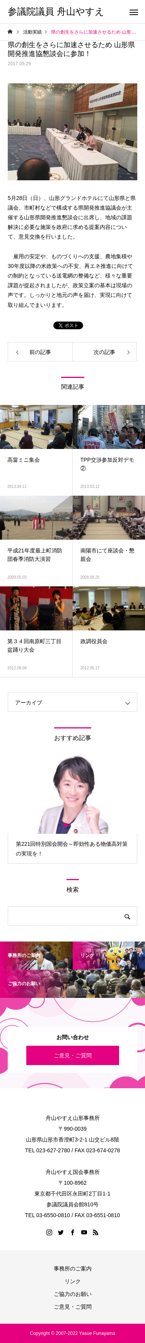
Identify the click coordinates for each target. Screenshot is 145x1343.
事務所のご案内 (73, 1268)
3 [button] (80, 825)
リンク (73, 1281)
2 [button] (73, 825)
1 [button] (66, 825)
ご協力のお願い (73, 1294)
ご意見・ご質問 (73, 1055)
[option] (72, 809)
